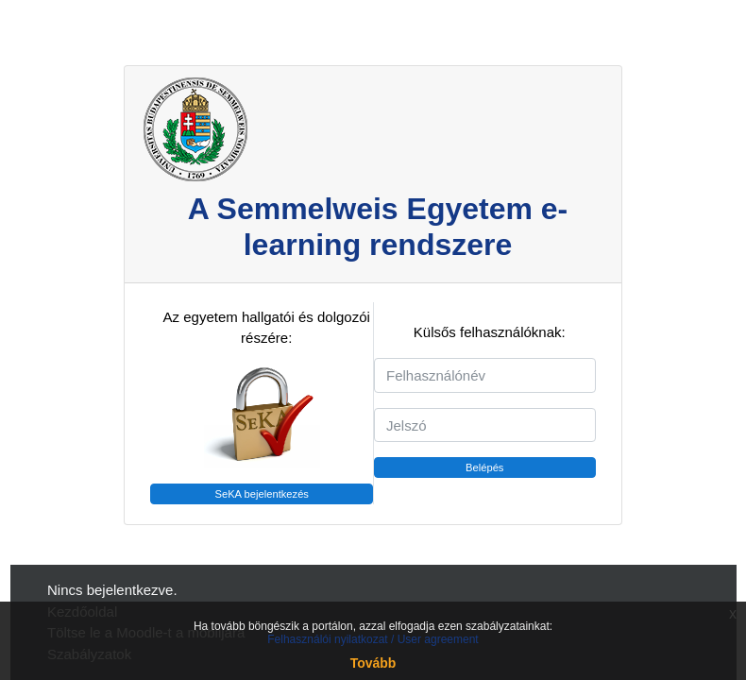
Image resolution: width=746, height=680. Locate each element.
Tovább (373, 663)
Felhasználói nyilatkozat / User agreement (372, 639)
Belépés (484, 467)
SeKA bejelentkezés (261, 494)
